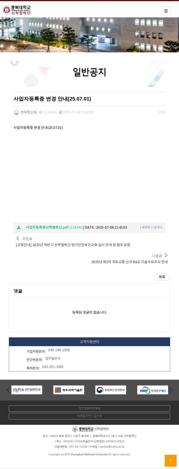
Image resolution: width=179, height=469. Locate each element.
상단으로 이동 (171, 461)
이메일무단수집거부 (89, 416)
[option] (27, 389)
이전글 (73, 241)
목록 (162, 277)
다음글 (129, 258)
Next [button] (171, 390)
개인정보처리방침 (89, 408)
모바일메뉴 (166, 11)
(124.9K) (49, 228)
